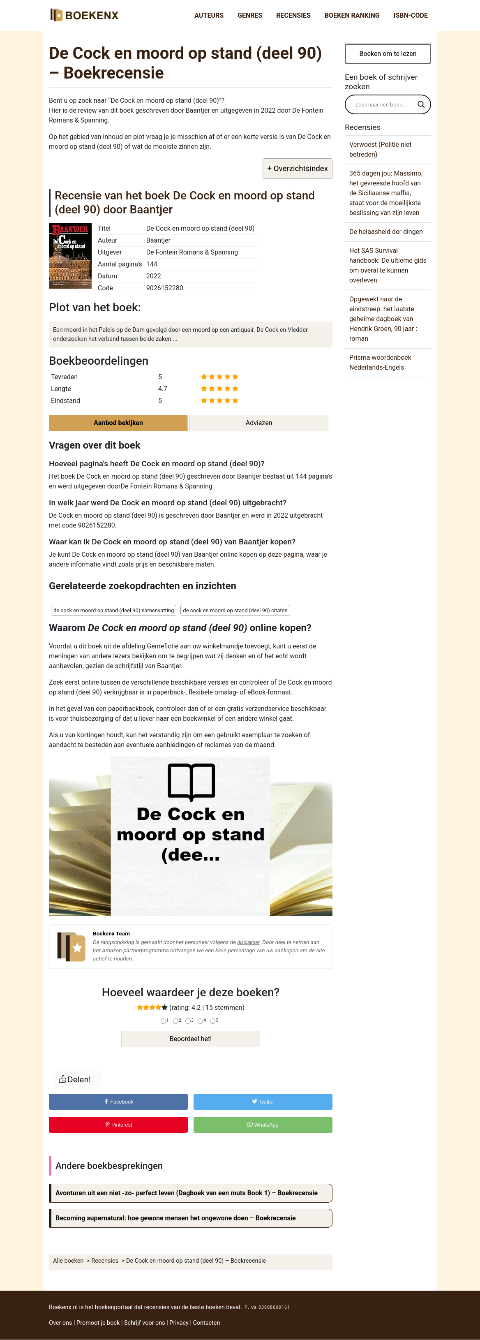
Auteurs (209, 15)
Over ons (60, 1322)
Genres (250, 15)
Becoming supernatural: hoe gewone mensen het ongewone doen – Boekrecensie (175, 1218)
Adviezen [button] (259, 423)
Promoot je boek (98, 1322)
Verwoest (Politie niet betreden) (380, 149)
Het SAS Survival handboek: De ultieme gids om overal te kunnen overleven (388, 265)
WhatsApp (263, 1125)
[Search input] (384, 104)
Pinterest (118, 1125)
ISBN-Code (411, 15)
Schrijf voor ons (144, 1322)
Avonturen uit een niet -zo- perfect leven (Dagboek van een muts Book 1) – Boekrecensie (186, 1193)
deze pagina (285, 554)
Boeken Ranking (352, 15)
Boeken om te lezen (387, 54)
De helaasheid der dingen (386, 232)
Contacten (206, 1322)
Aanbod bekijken (118, 423)
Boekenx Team (111, 933)
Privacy (179, 1322)
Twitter (263, 1102)
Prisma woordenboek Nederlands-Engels (380, 362)
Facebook (119, 1102)
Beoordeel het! (191, 1039)
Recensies (293, 15)
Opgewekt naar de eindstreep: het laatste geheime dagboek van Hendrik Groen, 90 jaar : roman (383, 319)
